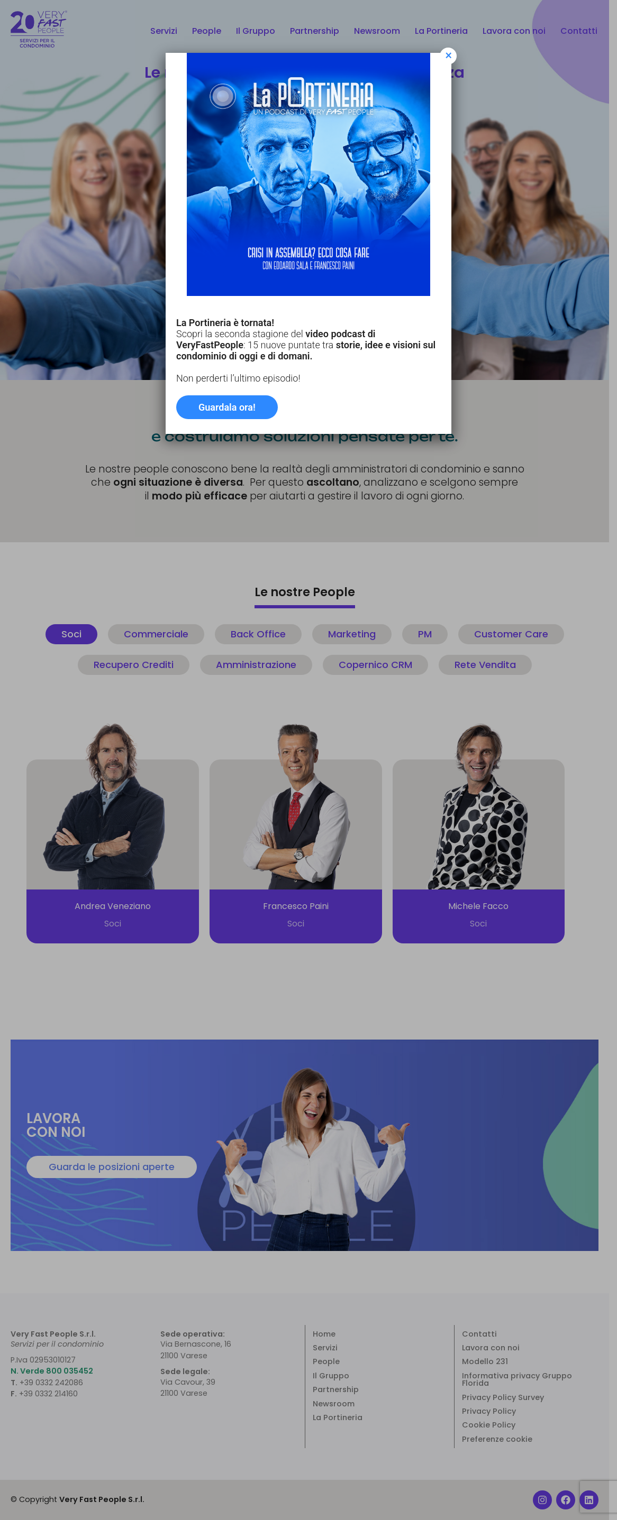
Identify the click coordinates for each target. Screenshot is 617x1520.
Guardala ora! (227, 407)
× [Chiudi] (448, 56)
